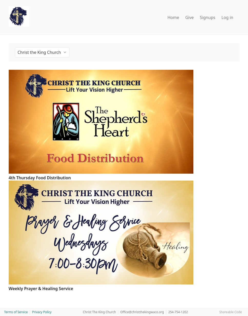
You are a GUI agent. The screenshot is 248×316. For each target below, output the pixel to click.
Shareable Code (230, 312)
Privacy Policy (42, 312)
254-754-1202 (178, 312)
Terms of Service (16, 312)
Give (189, 17)
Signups (207, 17)
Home (173, 17)
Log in (227, 17)
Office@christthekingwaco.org (142, 312)
